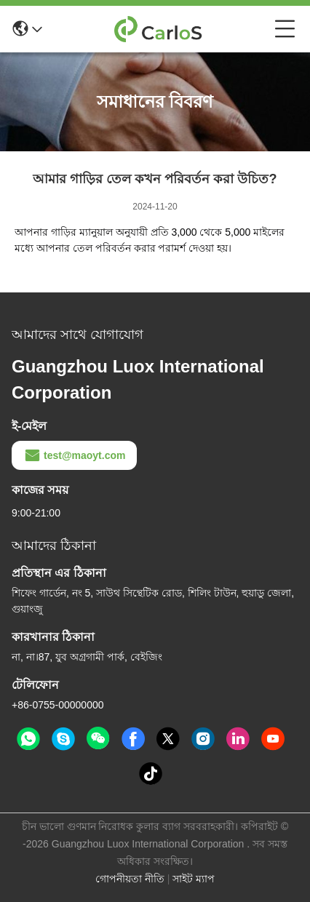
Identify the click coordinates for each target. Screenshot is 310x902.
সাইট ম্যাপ (193, 879)
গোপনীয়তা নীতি (129, 879)
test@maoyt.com (74, 455)
